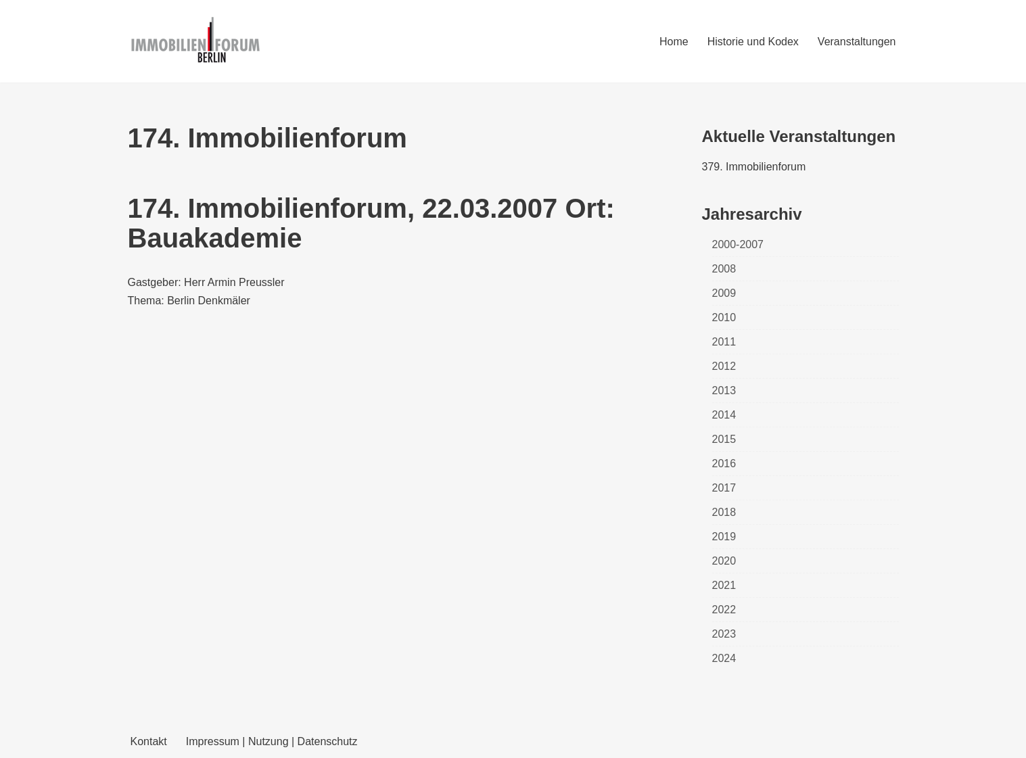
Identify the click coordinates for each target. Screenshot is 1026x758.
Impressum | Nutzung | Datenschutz (272, 741)
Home (674, 41)
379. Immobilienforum (754, 166)
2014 (724, 415)
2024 (724, 658)
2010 (724, 317)
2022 (724, 609)
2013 (724, 390)
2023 (724, 634)
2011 (724, 342)
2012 (724, 366)
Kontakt (149, 741)
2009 (724, 293)
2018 (724, 512)
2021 (724, 585)
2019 (724, 536)
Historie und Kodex (753, 41)
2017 (724, 488)
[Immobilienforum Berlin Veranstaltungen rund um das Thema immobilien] (195, 41)
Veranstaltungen (857, 41)
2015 (724, 439)
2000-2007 (738, 244)
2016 (724, 463)
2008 (724, 269)
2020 (724, 561)
